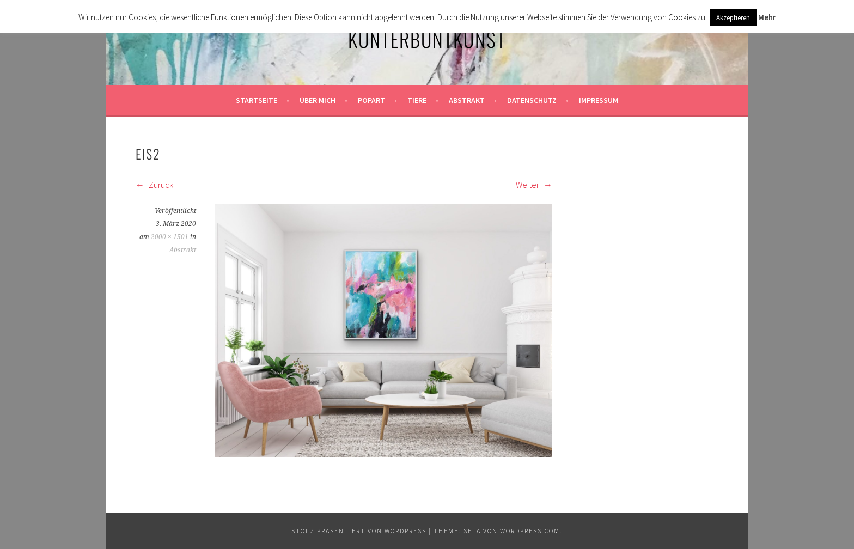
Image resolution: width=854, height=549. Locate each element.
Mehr (767, 17)
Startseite (256, 100)
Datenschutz (532, 100)
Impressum (598, 100)
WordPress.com (530, 531)
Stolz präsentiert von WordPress (358, 531)
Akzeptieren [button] (733, 17)
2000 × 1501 (169, 237)
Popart (371, 100)
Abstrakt (467, 100)
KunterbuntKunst (427, 39)
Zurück (154, 184)
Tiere (416, 100)
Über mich (317, 100)
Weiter (534, 184)
